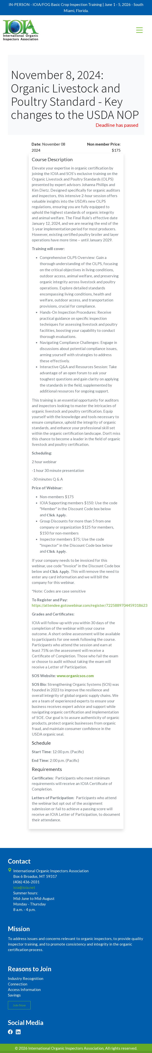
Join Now (19, 1005)
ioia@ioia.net (24, 887)
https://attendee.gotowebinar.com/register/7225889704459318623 (89, 605)
